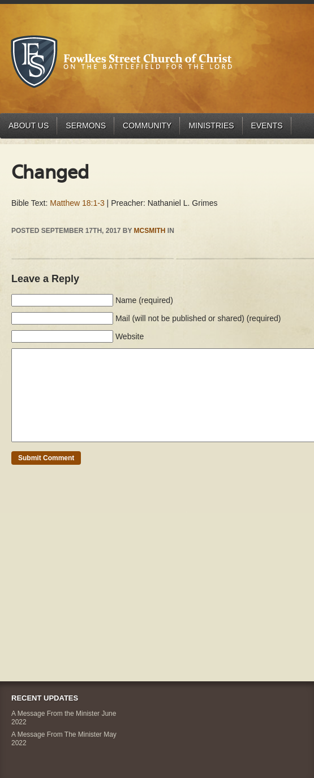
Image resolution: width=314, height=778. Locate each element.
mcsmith (150, 231)
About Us (28, 125)
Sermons (86, 125)
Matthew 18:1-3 (77, 203)
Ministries (211, 125)
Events (267, 125)
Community (147, 125)
